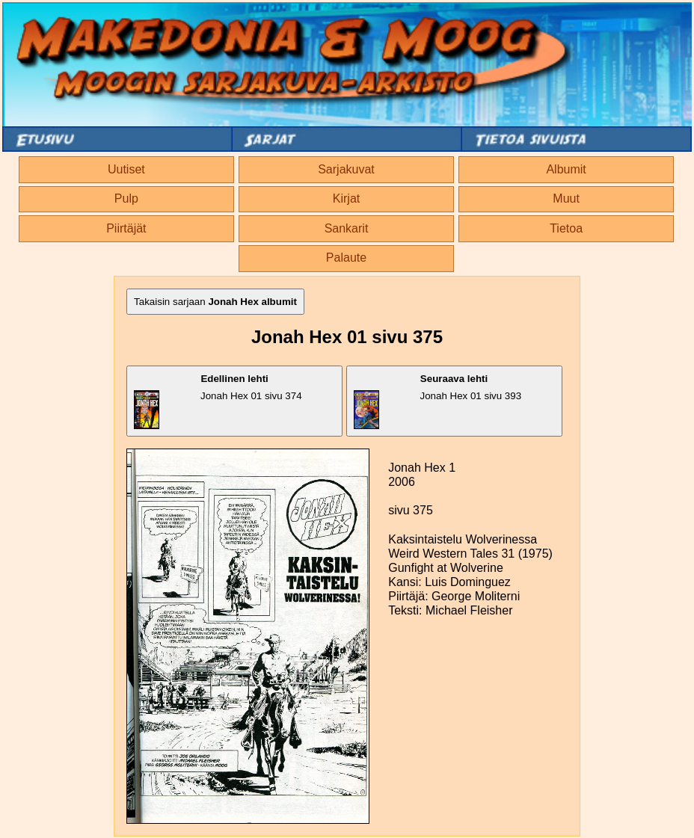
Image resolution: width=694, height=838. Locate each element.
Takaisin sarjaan (215, 301)
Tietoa (566, 228)
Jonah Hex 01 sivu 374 (217, 401)
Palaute (346, 257)
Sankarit (347, 228)
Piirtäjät (126, 228)
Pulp (126, 198)
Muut (566, 198)
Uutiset (126, 169)
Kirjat (346, 198)
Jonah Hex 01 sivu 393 (438, 401)
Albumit (566, 169)
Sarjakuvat (346, 169)
